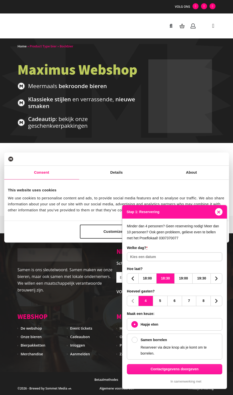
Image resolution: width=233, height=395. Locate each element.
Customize (115, 231)
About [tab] (191, 172)
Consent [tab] (41, 172)
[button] (213, 26)
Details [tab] (116, 172)
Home (22, 46)
